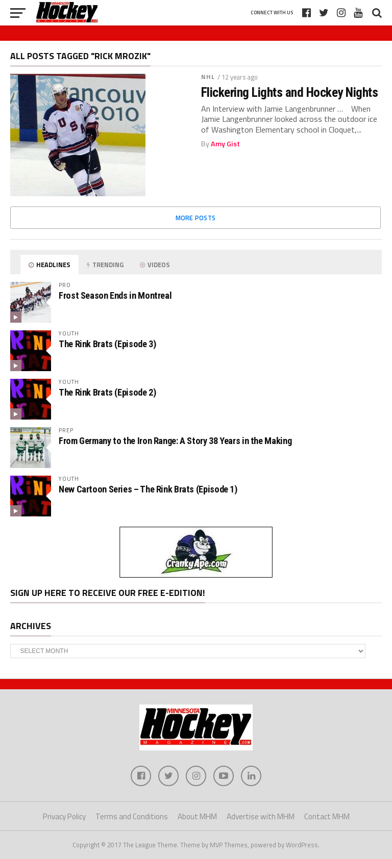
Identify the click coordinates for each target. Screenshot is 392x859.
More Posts (196, 218)
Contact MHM (327, 816)
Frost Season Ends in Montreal (115, 295)
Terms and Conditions (131, 816)
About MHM (197, 816)
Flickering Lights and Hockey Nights (289, 92)
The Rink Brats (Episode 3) (107, 344)
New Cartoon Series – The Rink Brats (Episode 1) (148, 489)
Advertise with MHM (261, 816)
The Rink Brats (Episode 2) (107, 392)
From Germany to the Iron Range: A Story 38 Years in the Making (175, 440)
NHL (208, 77)
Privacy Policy (64, 816)
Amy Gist (225, 143)
